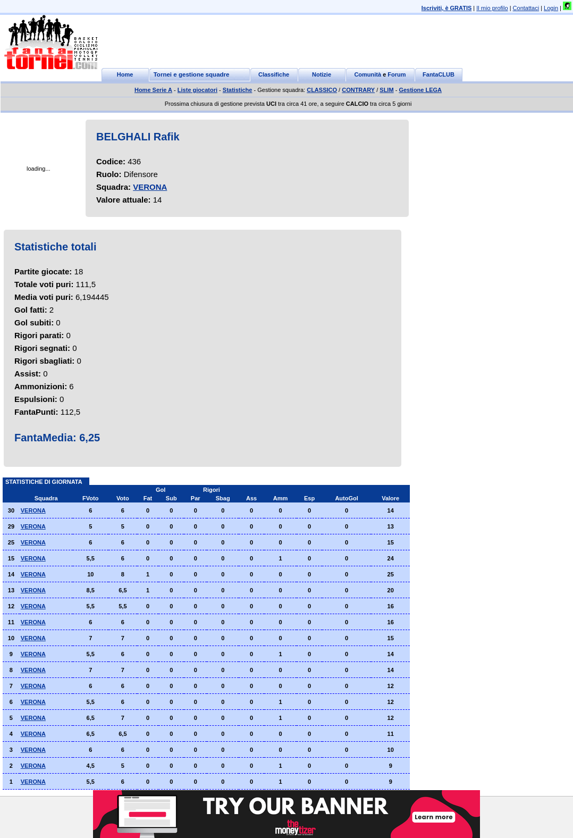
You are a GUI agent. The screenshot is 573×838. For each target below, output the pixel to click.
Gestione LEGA (420, 90)
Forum (396, 74)
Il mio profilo (492, 8)
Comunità (367, 74)
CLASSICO (322, 90)
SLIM (386, 90)
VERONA (150, 186)
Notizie (321, 74)
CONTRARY (358, 90)
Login (551, 8)
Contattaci (526, 8)
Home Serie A (153, 90)
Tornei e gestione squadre (192, 74)
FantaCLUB (438, 74)
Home (125, 74)
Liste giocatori (197, 90)
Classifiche (273, 74)
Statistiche (237, 90)
